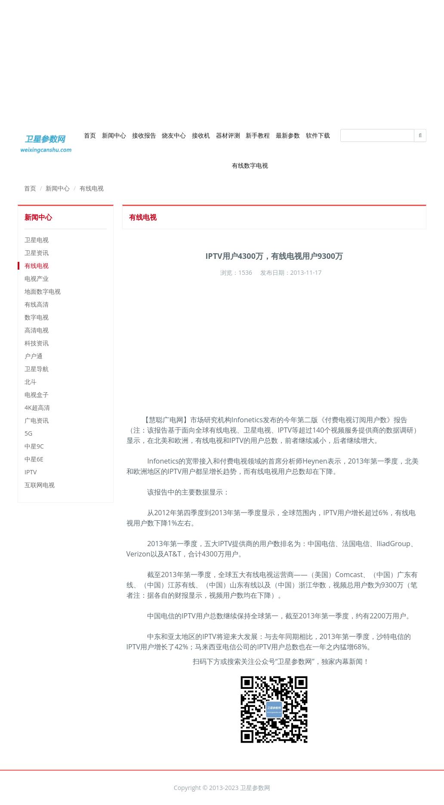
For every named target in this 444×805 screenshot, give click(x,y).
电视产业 (37, 278)
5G (28, 433)
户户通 (34, 356)
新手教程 (258, 135)
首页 (90, 135)
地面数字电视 (43, 291)
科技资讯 (37, 343)
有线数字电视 (250, 165)
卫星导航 (37, 369)
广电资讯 (37, 420)
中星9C (34, 446)
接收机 (201, 135)
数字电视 (37, 317)
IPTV (31, 472)
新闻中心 (114, 135)
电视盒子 (37, 394)
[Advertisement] (222, 60)
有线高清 (37, 304)
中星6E (34, 459)
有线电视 (92, 188)
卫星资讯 (37, 253)
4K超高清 (37, 407)
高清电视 (37, 330)
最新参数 (288, 135)
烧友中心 (174, 135)
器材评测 (228, 135)
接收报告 (144, 135)
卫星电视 (37, 240)
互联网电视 (40, 485)
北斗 (31, 382)
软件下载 (318, 135)
